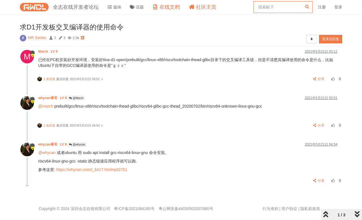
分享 (319, 79)
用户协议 (289, 208)
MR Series (37, 37)
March (48, 52)
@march (45, 106)
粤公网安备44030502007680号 (186, 208)
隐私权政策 (310, 208)
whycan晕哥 (53, 98)
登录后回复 (330, 39)
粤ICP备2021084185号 (134, 208)
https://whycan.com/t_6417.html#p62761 (91, 169)
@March (76, 98)
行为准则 (270, 208)
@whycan (77, 144)
